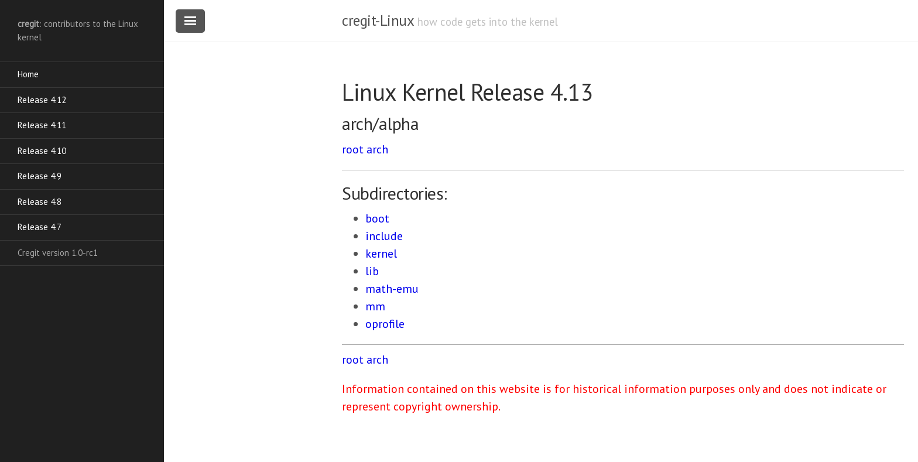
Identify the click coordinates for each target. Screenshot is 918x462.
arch (377, 149)
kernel (381, 253)
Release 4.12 (42, 99)
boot (377, 218)
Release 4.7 (39, 226)
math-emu (392, 288)
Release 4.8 (39, 201)
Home (28, 74)
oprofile (385, 323)
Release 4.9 (39, 176)
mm (375, 306)
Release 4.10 (42, 150)
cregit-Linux (377, 20)
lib (372, 271)
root (353, 149)
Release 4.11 (42, 125)
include (384, 236)
